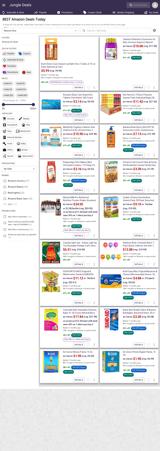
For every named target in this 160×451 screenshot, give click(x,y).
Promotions (65, 12)
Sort (5, 28)
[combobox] (138, 5)
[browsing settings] (154, 30)
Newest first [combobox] (10, 30)
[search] (138, 5)
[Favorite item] (88, 87)
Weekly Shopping (123, 12)
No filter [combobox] (8, 169)
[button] (9, 53)
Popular (40, 12)
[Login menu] (155, 5)
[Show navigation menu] (3, 5)
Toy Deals (151, 12)
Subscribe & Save (13, 12)
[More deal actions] (94, 88)
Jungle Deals (20, 5)
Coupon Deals (92, 12)
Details (78, 87)
